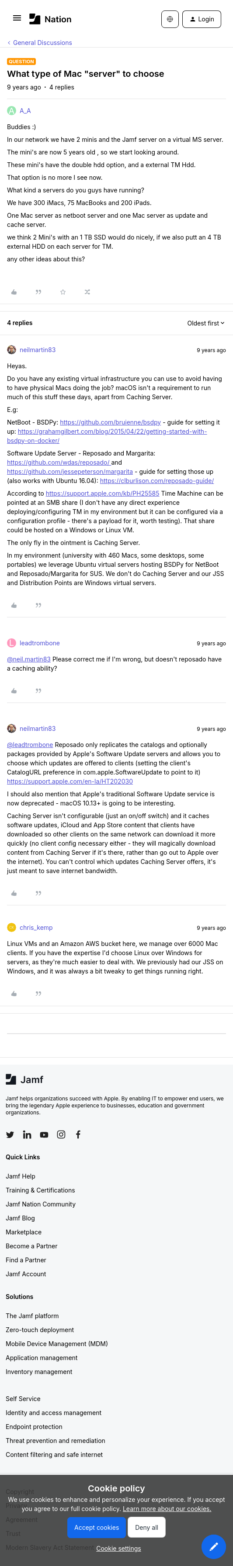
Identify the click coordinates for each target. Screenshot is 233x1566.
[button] (17, 20)
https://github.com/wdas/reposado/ (59, 462)
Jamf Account (26, 1274)
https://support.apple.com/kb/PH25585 (103, 493)
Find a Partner (26, 1260)
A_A (25, 110)
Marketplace (24, 1232)
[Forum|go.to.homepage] (50, 19)
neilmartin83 (38, 349)
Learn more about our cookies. (167, 1508)
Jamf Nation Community (41, 1204)
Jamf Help (20, 1176)
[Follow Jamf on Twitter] (10, 1134)
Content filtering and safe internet (54, 1454)
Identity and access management (53, 1412)
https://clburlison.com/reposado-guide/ (157, 480)
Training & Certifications (40, 1190)
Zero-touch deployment (40, 1329)
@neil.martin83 (29, 659)
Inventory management (39, 1371)
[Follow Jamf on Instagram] (61, 1134)
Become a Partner (31, 1246)
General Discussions (42, 42)
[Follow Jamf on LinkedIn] (27, 1134)
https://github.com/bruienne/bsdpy (110, 422)
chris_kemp (36, 927)
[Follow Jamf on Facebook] (78, 1134)
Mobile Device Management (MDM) (57, 1343)
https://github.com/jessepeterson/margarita (70, 471)
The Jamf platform (32, 1315)
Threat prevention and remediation (55, 1440)
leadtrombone (40, 643)
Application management (41, 1357)
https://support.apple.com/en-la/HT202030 (70, 781)
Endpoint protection (34, 1426)
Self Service (23, 1398)
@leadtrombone (30, 744)
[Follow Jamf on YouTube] (44, 1134)
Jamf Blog (20, 1218)
